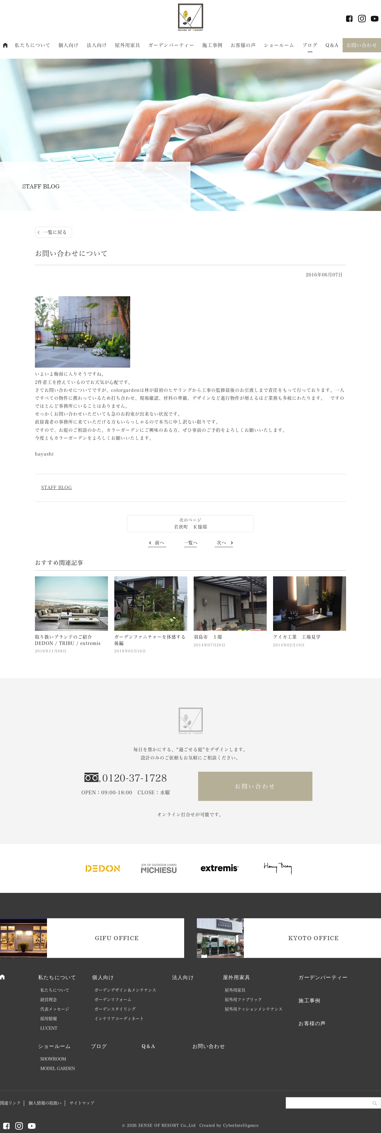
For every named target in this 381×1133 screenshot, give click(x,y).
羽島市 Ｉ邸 (208, 637)
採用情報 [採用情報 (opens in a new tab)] (48, 1019)
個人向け (68, 45)
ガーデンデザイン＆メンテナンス (125, 990)
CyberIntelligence (241, 1125)
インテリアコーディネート (119, 1019)
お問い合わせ (361, 45)
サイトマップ (82, 1103)
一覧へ (191, 542)
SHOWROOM (53, 1059)
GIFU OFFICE (117, 937)
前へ (159, 542)
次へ (221, 542)
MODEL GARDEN (57, 1068)
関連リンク (10, 1103)
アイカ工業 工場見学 (297, 637)
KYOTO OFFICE (313, 937)
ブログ (310, 45)
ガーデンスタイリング (115, 1009)
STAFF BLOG (56, 487)
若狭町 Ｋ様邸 (190, 527)
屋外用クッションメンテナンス (254, 1009)
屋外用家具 (128, 45)
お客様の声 (243, 45)
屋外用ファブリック (243, 1000)
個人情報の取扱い (45, 1103)
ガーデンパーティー (171, 45)
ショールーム (279, 45)
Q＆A (331, 45)
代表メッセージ (54, 1009)
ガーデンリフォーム (112, 1000)
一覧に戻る (55, 232)
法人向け (97, 45)
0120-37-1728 (134, 778)
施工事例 (212, 45)
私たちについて (32, 45)
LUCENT (48, 1028)
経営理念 (48, 1000)
